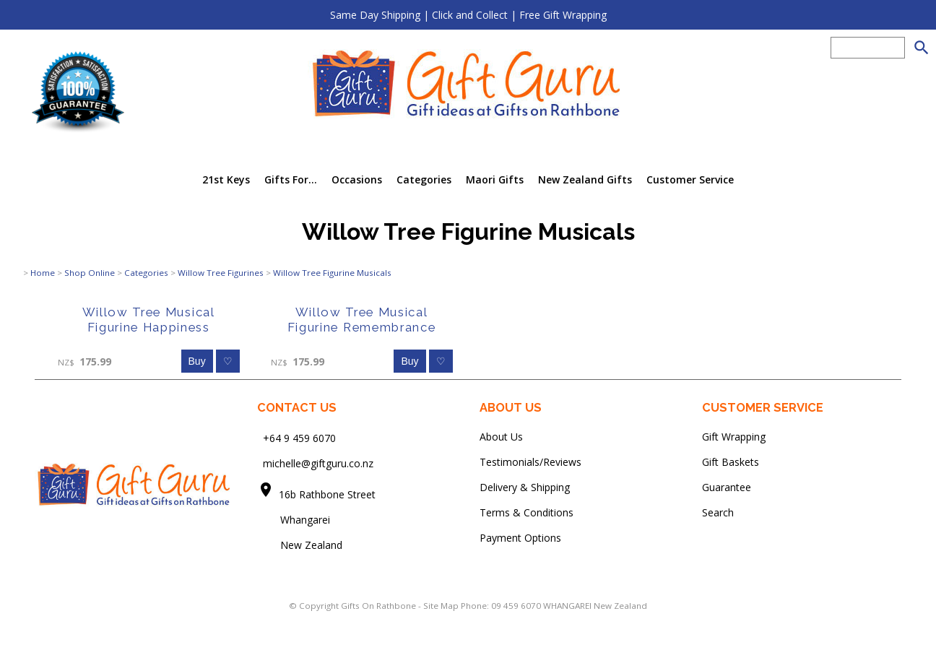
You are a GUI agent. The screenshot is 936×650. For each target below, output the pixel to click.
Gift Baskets (730, 462)
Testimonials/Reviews (530, 462)
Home (42, 272)
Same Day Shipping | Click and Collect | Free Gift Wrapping (468, 15)
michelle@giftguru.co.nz (318, 463)
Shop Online (89, 272)
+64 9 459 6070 (299, 438)
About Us (501, 436)
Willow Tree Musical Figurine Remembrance (361, 319)
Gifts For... (290, 179)
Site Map (441, 605)
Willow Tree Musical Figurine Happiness (148, 319)
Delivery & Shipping (525, 487)
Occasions (357, 179)
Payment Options (520, 538)
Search (718, 512)
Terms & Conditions (526, 512)
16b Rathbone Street (328, 494)
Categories (423, 179)
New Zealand (299, 545)
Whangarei (295, 519)
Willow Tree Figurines (221, 272)
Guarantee (726, 487)
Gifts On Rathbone (379, 605)
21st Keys (226, 179)
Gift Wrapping (734, 436)
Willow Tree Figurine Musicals (332, 272)
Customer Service (690, 179)
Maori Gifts (495, 179)
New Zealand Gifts (585, 179)
